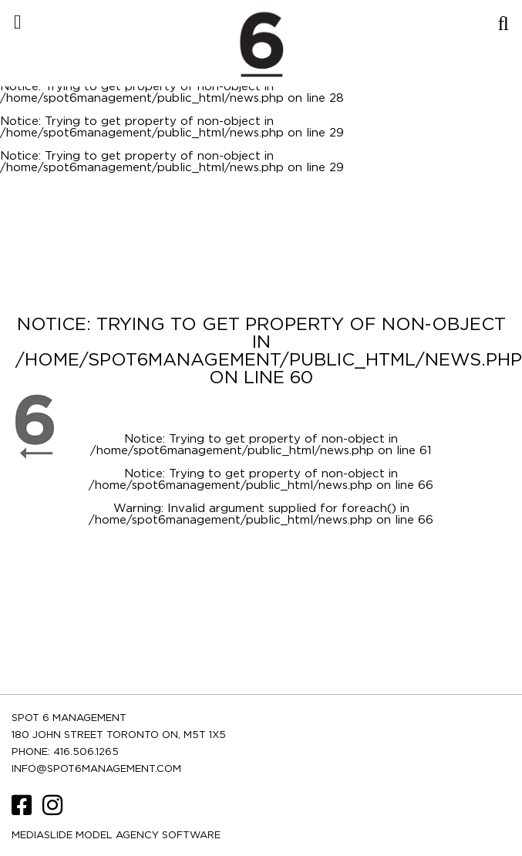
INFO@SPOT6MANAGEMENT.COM (96, 769)
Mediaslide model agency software (116, 836)
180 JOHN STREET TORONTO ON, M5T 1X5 (119, 735)
